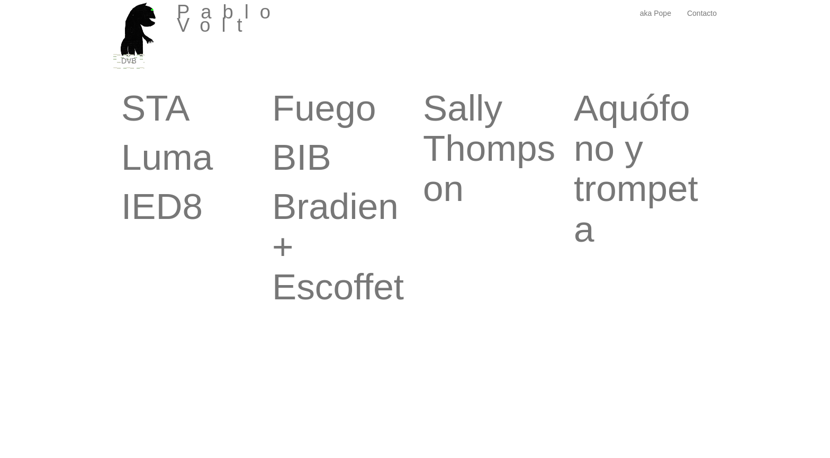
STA (155, 108)
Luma (167, 157)
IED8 (162, 206)
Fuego (324, 108)
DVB (129, 61)
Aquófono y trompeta (636, 168)
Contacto (702, 13)
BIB (301, 157)
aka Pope (655, 13)
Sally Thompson (489, 148)
